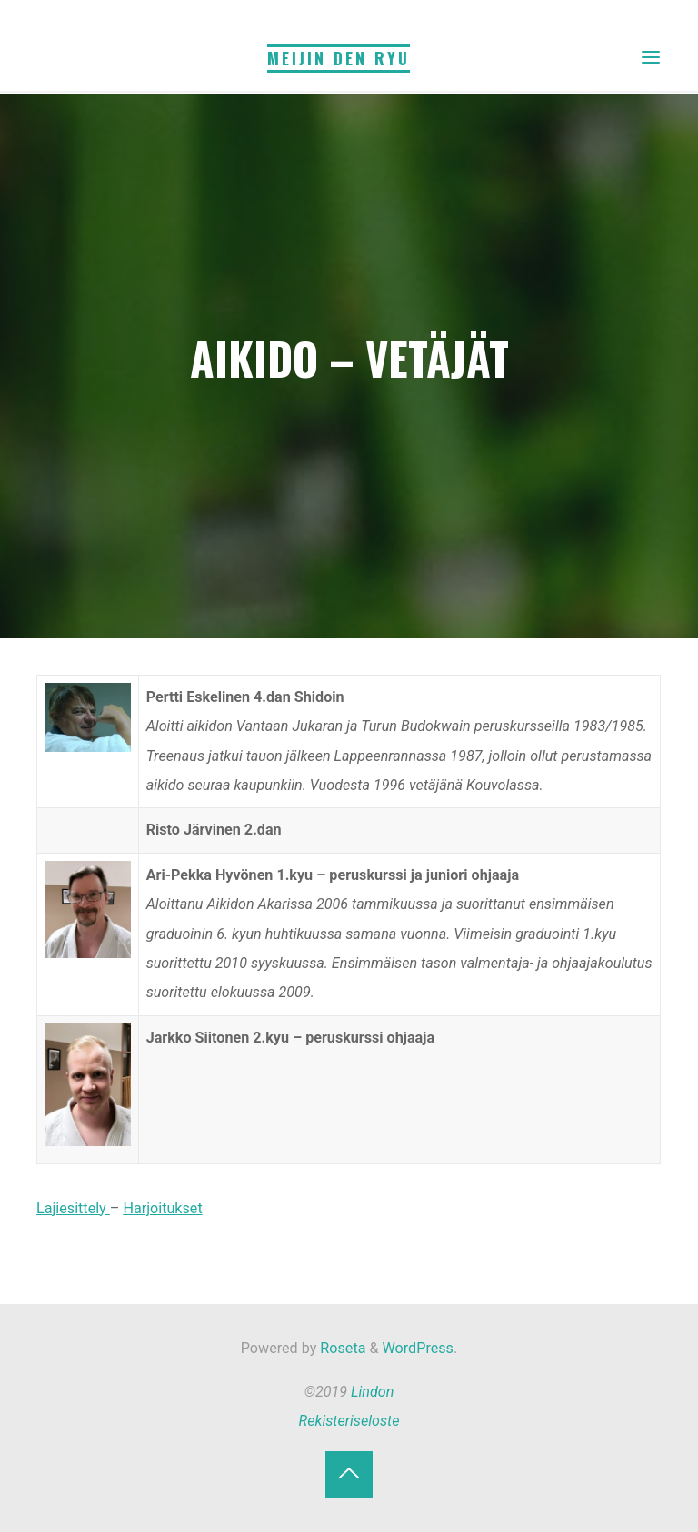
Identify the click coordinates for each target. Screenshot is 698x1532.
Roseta (340, 1348)
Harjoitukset (163, 1208)
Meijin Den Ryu (338, 58)
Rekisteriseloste (349, 1420)
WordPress (418, 1348)
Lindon (372, 1391)
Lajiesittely (73, 1208)
